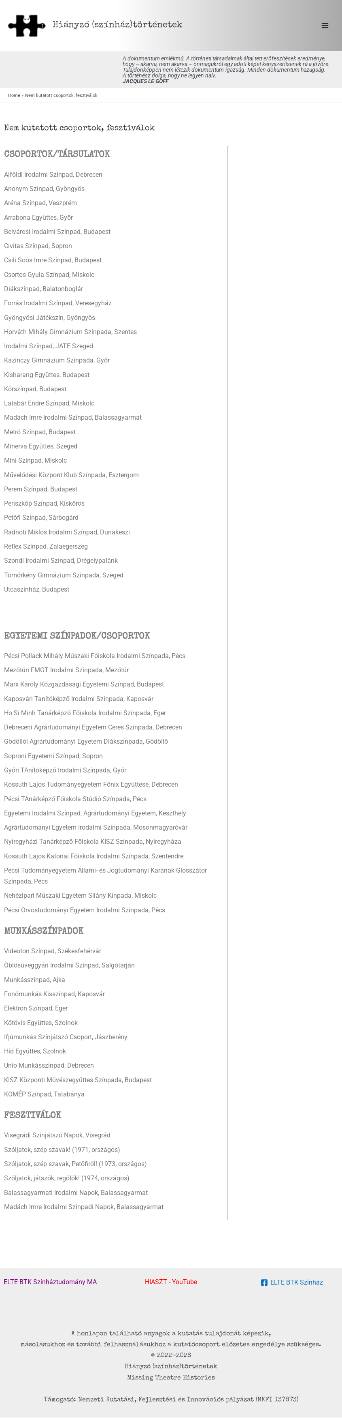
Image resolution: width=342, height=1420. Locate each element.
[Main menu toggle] (325, 27)
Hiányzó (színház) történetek (120, 26)
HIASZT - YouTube (171, 1285)
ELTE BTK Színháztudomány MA (50, 1285)
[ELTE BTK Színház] (291, 1285)
